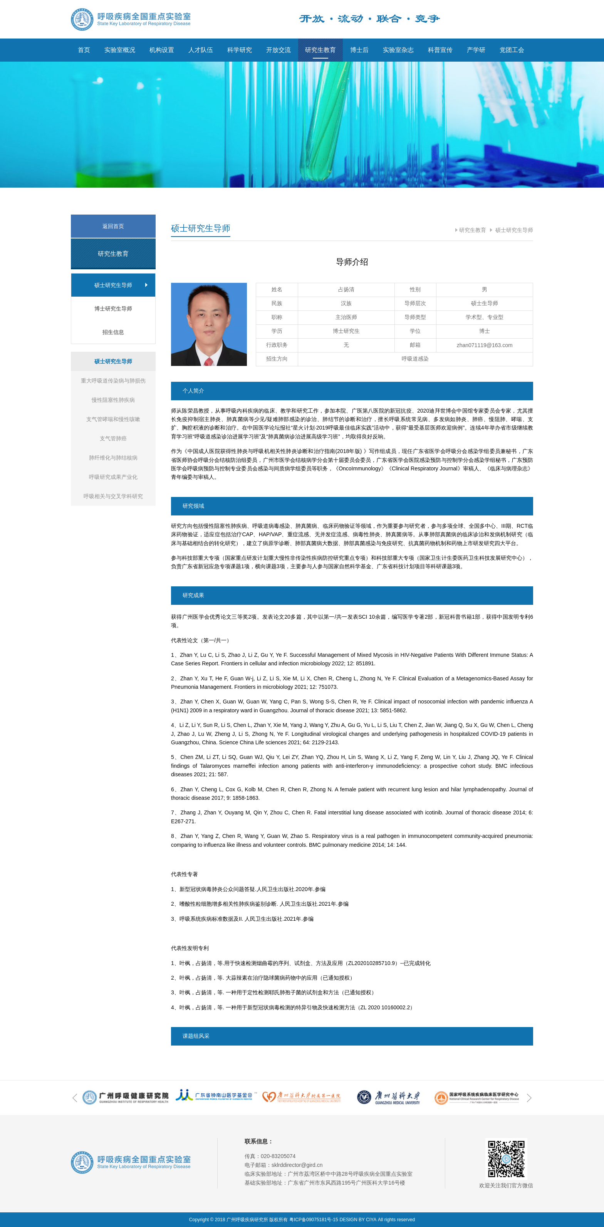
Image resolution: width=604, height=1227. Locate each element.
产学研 (476, 50)
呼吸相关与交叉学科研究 (113, 496)
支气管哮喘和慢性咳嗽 (113, 419)
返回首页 (113, 226)
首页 (84, 50)
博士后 (359, 50)
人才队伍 (200, 50)
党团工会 (512, 50)
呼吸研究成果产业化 (113, 477)
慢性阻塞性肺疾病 (113, 400)
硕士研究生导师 (513, 230)
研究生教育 (320, 50)
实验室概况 (119, 50)
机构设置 (161, 50)
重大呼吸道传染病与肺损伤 (113, 381)
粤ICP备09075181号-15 (313, 1219)
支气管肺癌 (113, 438)
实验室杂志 (398, 50)
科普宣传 (440, 50)
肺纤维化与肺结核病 (113, 458)
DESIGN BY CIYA (358, 1219)
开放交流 (278, 50)
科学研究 (239, 50)
